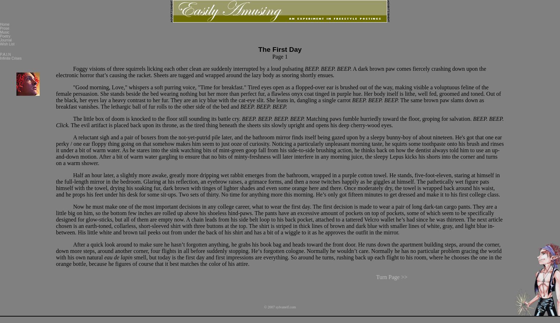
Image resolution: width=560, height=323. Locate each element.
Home (5, 24)
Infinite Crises (11, 58)
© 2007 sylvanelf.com (280, 301)
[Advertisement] (532, 130)
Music (4, 32)
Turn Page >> (392, 275)
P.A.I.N (5, 54)
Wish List (7, 44)
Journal (6, 40)
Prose (4, 28)
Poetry (5, 36)
